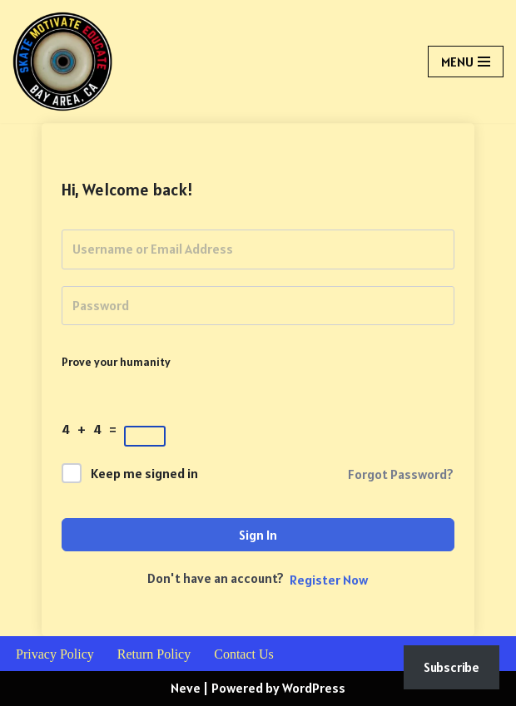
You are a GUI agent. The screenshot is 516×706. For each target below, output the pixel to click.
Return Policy (154, 654)
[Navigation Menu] (466, 61)
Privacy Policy (55, 654)
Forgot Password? (401, 474)
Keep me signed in (144, 473)
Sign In (258, 534)
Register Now (329, 579)
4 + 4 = (92, 429)
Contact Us (244, 654)
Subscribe (451, 667)
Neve (186, 687)
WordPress (313, 687)
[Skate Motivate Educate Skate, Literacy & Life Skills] (62, 61)
